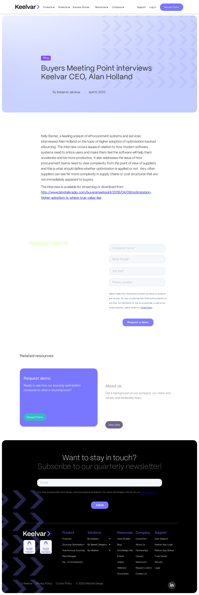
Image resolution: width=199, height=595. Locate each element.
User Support (161, 538)
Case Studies (123, 538)
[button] (101, 539)
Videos (120, 562)
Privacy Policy (44, 583)
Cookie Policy (64, 583)
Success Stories (81, 7)
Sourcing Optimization (73, 544)
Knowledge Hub (125, 550)
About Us (140, 544)
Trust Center (161, 556)
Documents (123, 573)
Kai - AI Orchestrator (72, 562)
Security (159, 562)
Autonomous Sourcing (73, 550)
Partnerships (142, 550)
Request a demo (144, 567)
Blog (119, 544)
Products (47, 7)
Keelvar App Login (164, 544)
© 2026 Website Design (89, 583)
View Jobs (114, 435)
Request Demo (171, 7)
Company (117, 7)
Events (120, 556)
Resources (100, 7)
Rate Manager (69, 556)
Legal (157, 567)
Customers (141, 538)
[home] (27, 6)
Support (141, 7)
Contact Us (141, 573)
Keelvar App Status (164, 550)
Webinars (121, 567)
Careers (139, 556)
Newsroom (141, 562)
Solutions (63, 7)
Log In (152, 7)
